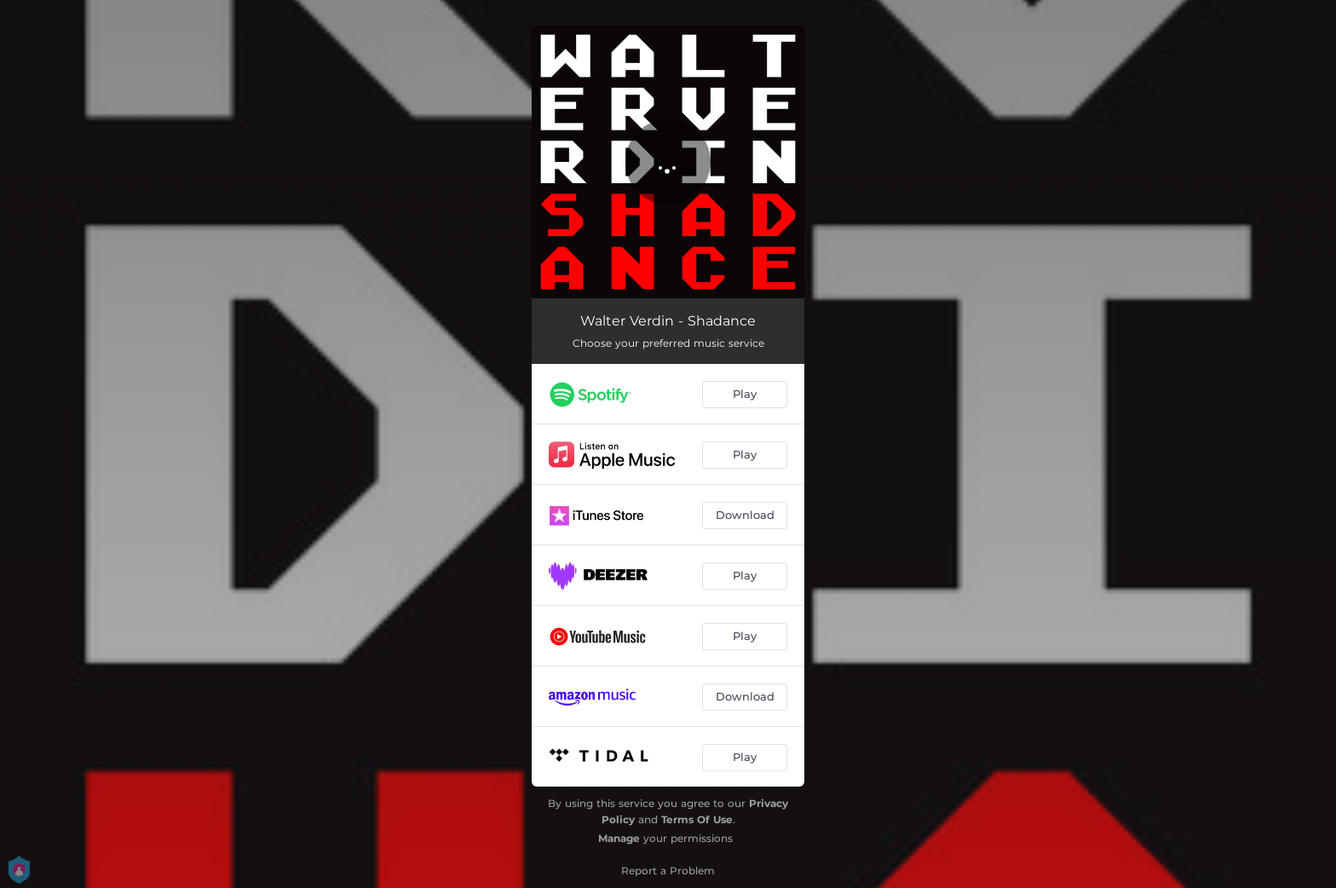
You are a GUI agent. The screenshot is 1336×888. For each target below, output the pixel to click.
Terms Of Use (697, 819)
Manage (619, 838)
